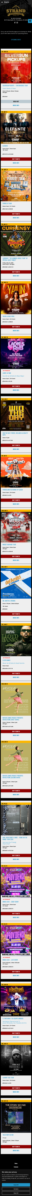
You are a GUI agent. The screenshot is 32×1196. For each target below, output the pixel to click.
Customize (16, 1189)
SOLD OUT (16, 101)
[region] (16, 1183)
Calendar (16, 1167)
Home (16, 1163)
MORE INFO (16, 105)
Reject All (16, 1193)
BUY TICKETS (16, 159)
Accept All (16, 1185)
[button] (30, 21)
